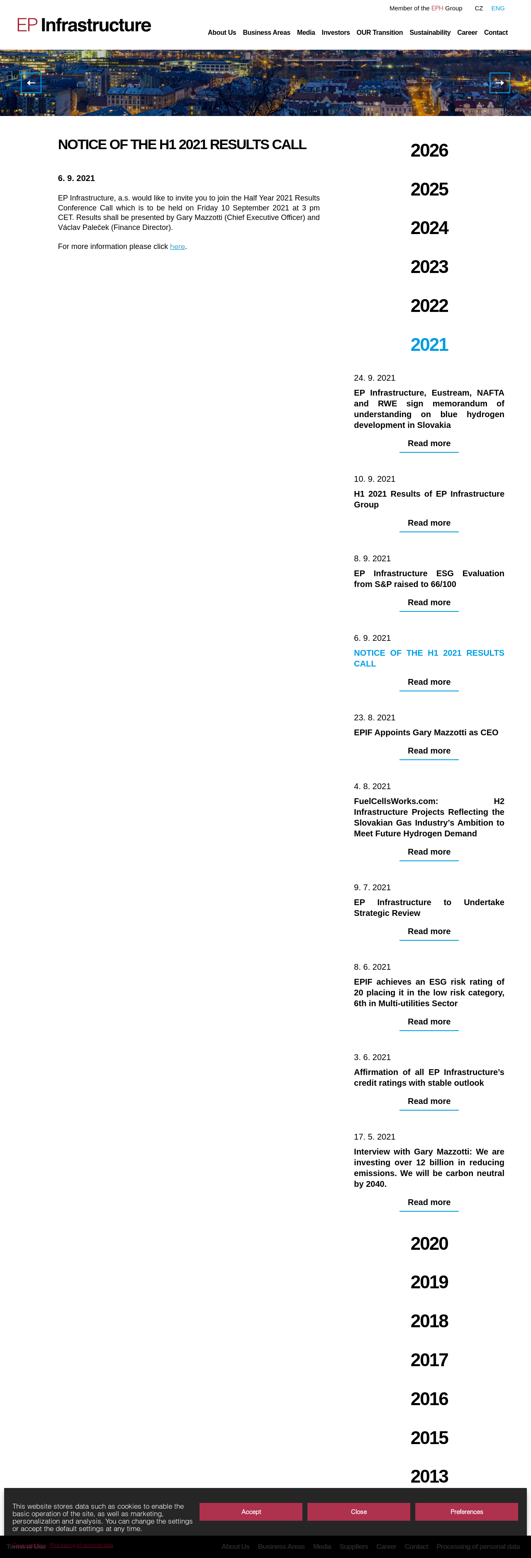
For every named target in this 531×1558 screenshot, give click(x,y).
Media (306, 32)
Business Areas (266, 32)
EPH (437, 8)
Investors (336, 32)
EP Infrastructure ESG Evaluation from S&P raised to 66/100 (31, 82)
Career (467, 32)
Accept (251, 1512)
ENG (498, 8)
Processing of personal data (81, 1545)
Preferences (467, 1512)
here (177, 246)
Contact (496, 32)
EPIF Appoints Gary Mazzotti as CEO (500, 82)
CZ (479, 8)
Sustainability (430, 32)
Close (359, 1512)
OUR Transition (380, 32)
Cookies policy (29, 1545)
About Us (222, 32)
